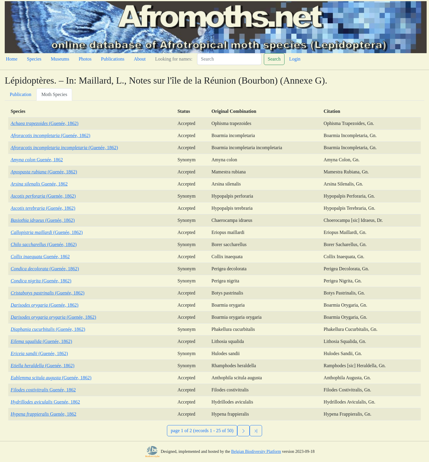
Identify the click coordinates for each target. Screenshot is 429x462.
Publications (112, 58)
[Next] (243, 430)
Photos (85, 58)
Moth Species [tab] (54, 94)
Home (11, 58)
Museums (60, 58)
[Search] (229, 59)
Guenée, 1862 (37, 159)
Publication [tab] (20, 94)
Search (274, 58)
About (140, 58)
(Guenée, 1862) (44, 123)
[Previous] (256, 430)
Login (294, 58)
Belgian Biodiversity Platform (256, 451)
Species (34, 58)
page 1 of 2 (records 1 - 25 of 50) (202, 430)
